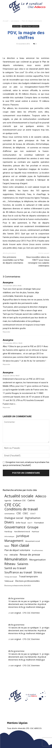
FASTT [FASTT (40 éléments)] (30, 523)
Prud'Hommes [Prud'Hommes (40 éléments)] (37, 550)
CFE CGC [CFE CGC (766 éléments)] (12, 504)
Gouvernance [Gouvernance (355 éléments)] (14, 527)
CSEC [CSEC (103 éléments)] (25, 513)
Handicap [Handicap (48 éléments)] (8, 531)
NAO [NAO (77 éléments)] (6, 546)
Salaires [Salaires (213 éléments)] (22, 563)
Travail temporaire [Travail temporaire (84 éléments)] (28, 576)
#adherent (30, 607)
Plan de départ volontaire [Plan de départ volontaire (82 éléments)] (17, 550)
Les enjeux (15, 21)
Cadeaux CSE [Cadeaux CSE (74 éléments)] (19, 500)
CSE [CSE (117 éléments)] (19, 513)
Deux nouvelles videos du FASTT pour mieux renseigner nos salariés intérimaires (37, 261)
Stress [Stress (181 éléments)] (38, 572)
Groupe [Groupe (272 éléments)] (32, 527)
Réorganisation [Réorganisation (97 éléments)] (37, 559)
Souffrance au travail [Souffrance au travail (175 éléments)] (18, 572)
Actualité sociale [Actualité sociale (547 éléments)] (18, 495)
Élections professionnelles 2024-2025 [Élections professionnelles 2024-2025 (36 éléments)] (17, 586)
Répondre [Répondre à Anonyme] (6, 332)
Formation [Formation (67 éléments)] (39, 522)
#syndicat (42, 604)
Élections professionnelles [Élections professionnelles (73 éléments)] (27, 581)
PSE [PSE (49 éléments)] (6, 555)
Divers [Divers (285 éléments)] (9, 522)
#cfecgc (22, 607)
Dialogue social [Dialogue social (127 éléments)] (13, 517)
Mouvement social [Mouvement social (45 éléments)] (32, 541)
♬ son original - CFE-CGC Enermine (24, 612)
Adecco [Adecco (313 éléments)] (40, 496)
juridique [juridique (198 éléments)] (22, 535)
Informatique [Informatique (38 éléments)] (9, 536)
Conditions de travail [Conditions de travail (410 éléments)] (21, 509)
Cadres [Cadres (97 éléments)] (31, 500)
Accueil (5, 21)
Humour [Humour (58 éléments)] (35, 531)
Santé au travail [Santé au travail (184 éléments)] (15, 568)
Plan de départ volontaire (32, 21)
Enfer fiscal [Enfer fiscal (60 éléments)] (21, 522)
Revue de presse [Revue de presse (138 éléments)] (30, 554)
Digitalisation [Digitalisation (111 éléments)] (32, 518)
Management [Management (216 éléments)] (13, 540)
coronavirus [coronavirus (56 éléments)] (9, 513)
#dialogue (40, 607)
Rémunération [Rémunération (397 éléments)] (15, 559)
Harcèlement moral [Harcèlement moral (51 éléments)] (22, 531)
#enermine (13, 607)
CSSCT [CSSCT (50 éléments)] (32, 513)
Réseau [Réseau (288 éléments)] (9, 563)
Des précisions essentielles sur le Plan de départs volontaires (13, 260)
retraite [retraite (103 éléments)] (14, 554)
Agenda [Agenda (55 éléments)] (7, 500)
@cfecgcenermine (16, 598)
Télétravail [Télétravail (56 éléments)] (8, 581)
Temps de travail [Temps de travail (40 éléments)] (10, 577)
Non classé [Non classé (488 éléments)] (20, 545)
